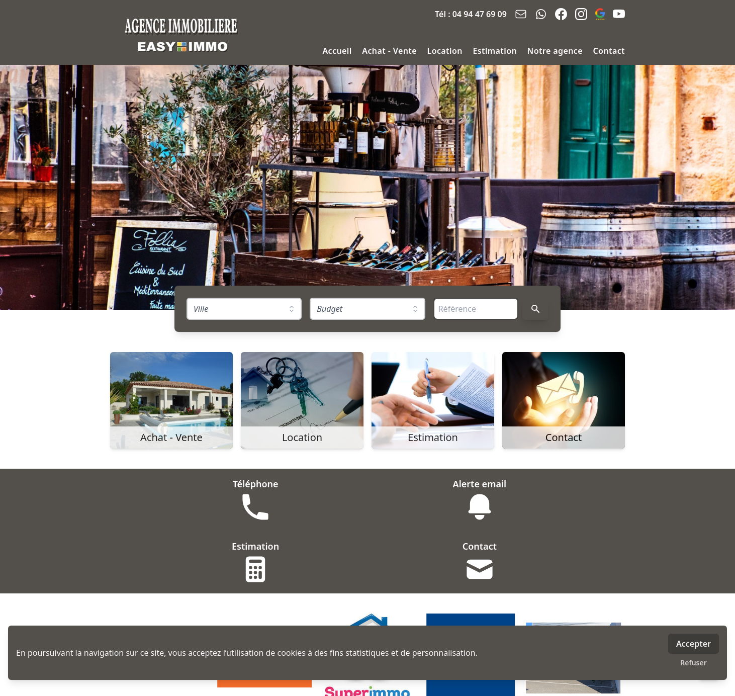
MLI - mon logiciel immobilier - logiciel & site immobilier (426, 682)
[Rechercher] (535, 309)
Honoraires (235, 682)
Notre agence (556, 50)
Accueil (338, 50)
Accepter (693, 643)
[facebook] (561, 14)
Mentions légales (294, 682)
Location (446, 50)
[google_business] (600, 14)
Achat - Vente (390, 50)
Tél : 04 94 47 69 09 (471, 14)
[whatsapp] (541, 14)
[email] (521, 14)
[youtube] (619, 14)
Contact (609, 50)
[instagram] (581, 14)
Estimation (496, 50)
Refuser (693, 662)
